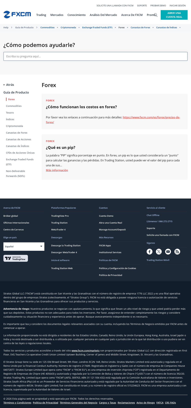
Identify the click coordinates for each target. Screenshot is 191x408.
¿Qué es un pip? (60, 147)
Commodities (47, 27)
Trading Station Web (62, 268)
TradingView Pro (60, 215)
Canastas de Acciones (18, 139)
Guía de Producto (24, 27)
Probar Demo (160, 5)
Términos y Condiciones (17, 402)
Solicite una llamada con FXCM (116, 5)
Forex (122, 27)
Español (9, 246)
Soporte (144, 5)
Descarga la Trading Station (66, 245)
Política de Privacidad (110, 275)
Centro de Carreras (13, 229)
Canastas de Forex (140, 27)
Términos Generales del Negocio (78, 402)
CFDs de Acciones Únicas (20, 152)
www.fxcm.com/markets (86, 350)
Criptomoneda (68, 27)
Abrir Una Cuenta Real (172, 14)
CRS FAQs (170, 402)
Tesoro (10, 112)
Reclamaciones (126, 402)
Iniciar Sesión (179, 5)
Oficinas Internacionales (16, 222)
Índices (10, 119)
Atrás (8, 85)
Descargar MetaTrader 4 (64, 252)
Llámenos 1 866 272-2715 (159, 221)
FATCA (159, 402)
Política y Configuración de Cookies (117, 268)
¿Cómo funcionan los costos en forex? (81, 106)
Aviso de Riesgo (146, 402)
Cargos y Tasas (107, 402)
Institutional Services (110, 252)
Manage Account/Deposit (112, 229)
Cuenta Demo (106, 215)
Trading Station (59, 222)
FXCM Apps (105, 245)
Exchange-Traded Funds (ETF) (97, 27)
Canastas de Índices (166, 27)
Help (5, 27)
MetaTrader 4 (58, 229)
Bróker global (10, 215)
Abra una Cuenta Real (110, 222)
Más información (57, 170)
